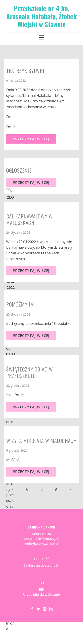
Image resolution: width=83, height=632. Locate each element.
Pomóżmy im (20, 304)
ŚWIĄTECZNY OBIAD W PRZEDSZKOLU (29, 372)
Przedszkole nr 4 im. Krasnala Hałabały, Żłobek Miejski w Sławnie (41, 16)
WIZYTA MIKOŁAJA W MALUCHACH (41, 440)
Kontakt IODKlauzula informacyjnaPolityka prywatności (41, 539)
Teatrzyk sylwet (25, 70)
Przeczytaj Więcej (31, 139)
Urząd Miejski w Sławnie (41, 594)
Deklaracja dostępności (41, 565)
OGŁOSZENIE (19, 170)
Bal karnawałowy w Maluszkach (29, 219)
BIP (41, 589)
